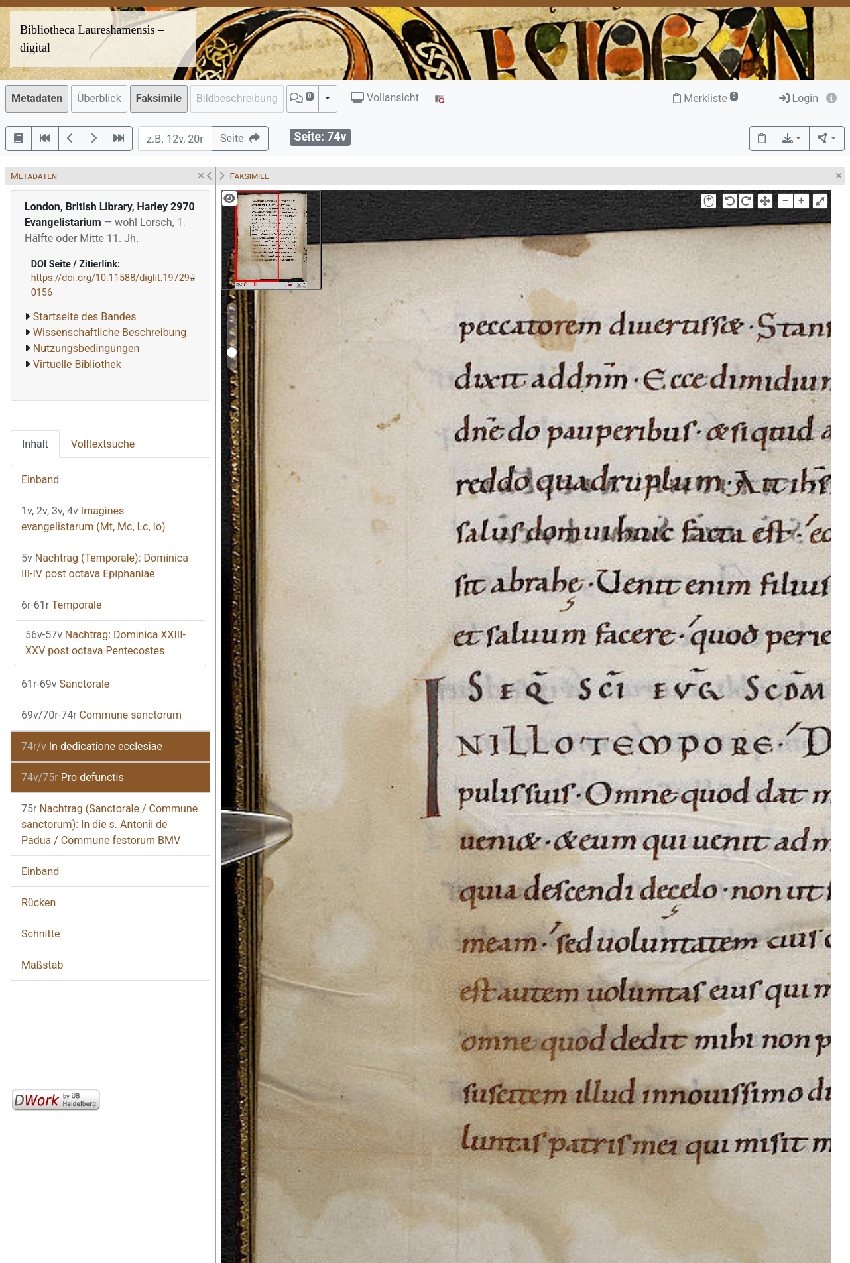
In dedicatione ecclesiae (91, 746)
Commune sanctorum (101, 715)
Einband (40, 479)
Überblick (99, 98)
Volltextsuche (103, 444)
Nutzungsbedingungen (86, 348)
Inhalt (35, 444)
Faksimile (159, 98)
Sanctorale (65, 684)
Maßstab (42, 965)
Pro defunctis (72, 777)
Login (798, 98)
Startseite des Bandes (85, 316)
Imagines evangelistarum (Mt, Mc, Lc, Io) (93, 519)
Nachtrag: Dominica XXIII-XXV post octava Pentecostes (105, 643)
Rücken (38, 902)
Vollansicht (385, 97)
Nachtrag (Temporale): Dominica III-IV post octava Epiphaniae (104, 566)
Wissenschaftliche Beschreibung (109, 332)
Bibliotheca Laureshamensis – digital (92, 38)
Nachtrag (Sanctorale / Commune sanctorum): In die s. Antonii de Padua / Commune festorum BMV (109, 824)
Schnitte (40, 934)
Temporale (61, 605)
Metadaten (36, 98)
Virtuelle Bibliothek (77, 364)
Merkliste (705, 98)
